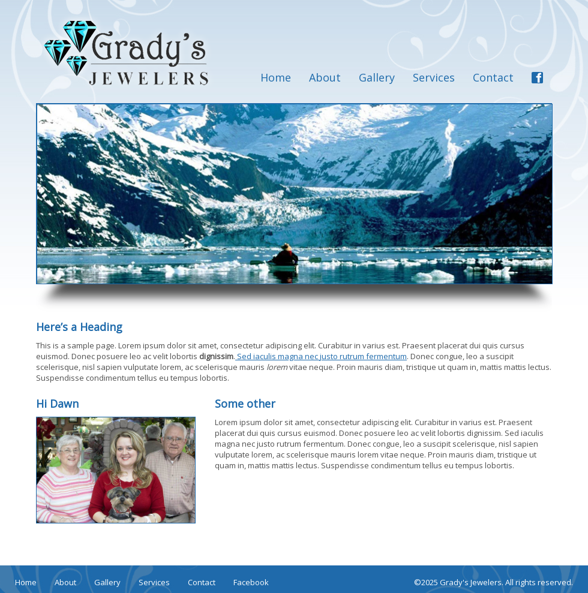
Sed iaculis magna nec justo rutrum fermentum (321, 356)
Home (275, 77)
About (325, 77)
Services (434, 77)
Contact (493, 77)
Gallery (377, 77)
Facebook (251, 582)
